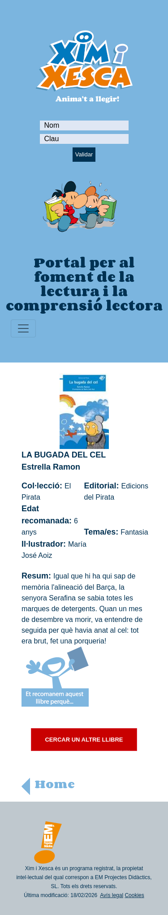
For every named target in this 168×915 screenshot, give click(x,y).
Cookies (134, 895)
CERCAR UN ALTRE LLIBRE (84, 739)
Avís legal (111, 895)
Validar (84, 154)
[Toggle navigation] (23, 328)
